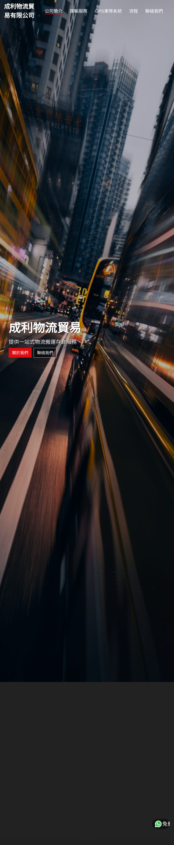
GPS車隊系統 (108, 11)
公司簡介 (53, 11)
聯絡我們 (154, 11)
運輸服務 (78, 11)
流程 (133, 11)
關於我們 (19, 339)
